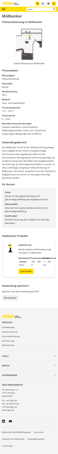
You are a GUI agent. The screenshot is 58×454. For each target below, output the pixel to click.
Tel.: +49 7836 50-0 (9, 400)
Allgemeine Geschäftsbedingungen (16, 432)
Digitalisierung (8, 345)
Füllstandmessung (9, 332)
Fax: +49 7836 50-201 (10, 404)
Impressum (38, 432)
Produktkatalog (8, 327)
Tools (5, 356)
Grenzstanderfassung (11, 336)
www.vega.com (8, 410)
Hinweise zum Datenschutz (13, 439)
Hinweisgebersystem (36, 439)
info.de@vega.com (9, 407)
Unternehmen (9, 375)
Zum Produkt (26, 271)
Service (6, 365)
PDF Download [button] (10, 298)
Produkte (7, 322)
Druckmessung (8, 341)
